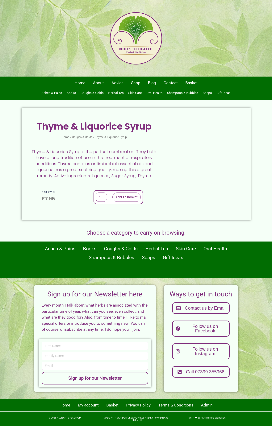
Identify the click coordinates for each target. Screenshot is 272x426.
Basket (191, 83)
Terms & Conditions (175, 405)
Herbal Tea (116, 93)
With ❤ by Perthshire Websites (207, 417)
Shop (135, 83)
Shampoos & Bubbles (182, 93)
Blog (152, 83)
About (98, 83)
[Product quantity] (101, 197)
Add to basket (126, 197)
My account (88, 405)
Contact (171, 83)
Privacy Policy (138, 405)
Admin (207, 405)
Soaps (207, 93)
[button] (201, 372)
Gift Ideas (223, 93)
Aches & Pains (51, 93)
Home (80, 83)
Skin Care (135, 93)
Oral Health (154, 93)
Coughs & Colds (92, 93)
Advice (117, 83)
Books (71, 93)
